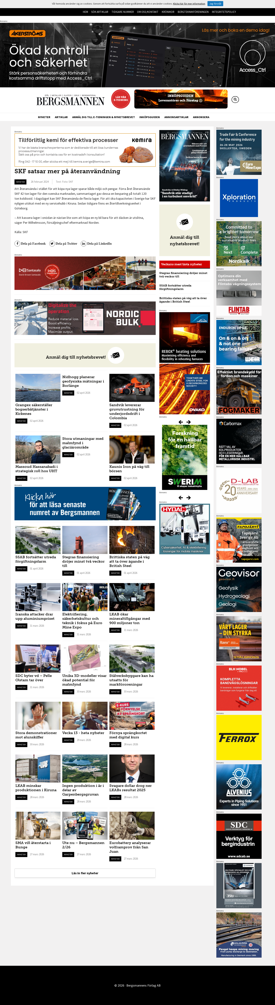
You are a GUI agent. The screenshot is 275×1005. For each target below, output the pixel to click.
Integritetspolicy (224, 12)
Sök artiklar (99, 12)
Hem (85, 12)
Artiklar (61, 117)
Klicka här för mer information (189, 3)
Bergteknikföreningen (193, 12)
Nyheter (44, 117)
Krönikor (168, 12)
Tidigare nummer (123, 12)
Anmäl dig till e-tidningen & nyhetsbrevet (103, 117)
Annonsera (201, 117)
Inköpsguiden (149, 117)
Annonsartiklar (176, 117)
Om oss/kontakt (147, 12)
